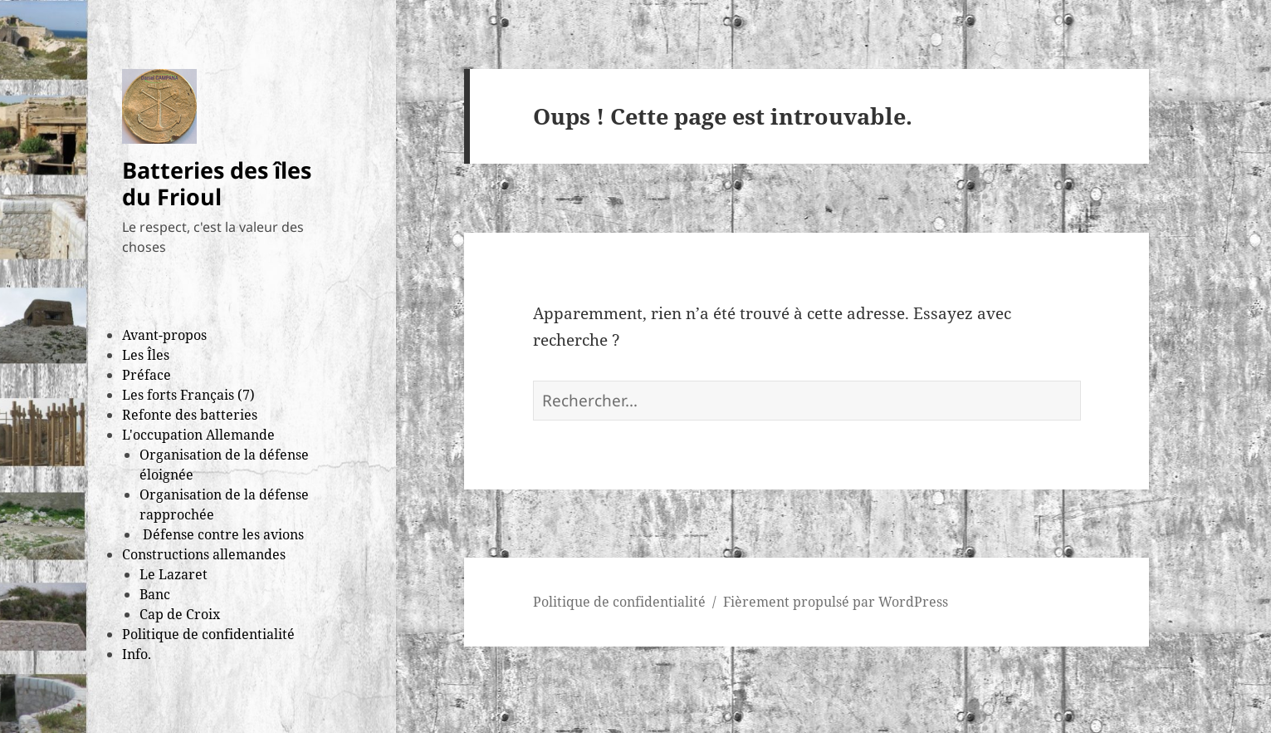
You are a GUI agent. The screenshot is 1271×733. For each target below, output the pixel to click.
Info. (136, 654)
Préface (146, 375)
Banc (154, 594)
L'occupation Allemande (198, 435)
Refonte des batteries (189, 415)
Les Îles (145, 355)
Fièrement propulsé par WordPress (835, 602)
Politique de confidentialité (208, 634)
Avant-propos (164, 335)
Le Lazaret (173, 574)
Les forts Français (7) (188, 395)
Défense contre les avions (221, 534)
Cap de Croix (179, 614)
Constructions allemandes (204, 554)
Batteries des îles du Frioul (216, 183)
